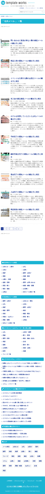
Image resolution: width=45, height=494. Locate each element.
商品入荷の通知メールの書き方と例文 (25, 61)
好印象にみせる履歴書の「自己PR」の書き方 (16, 381)
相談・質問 (6, 310)
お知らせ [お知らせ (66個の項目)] (15, 446)
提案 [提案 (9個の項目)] (19, 456)
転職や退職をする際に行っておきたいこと (15, 377)
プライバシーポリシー (30, 8)
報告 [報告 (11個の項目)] (13, 456)
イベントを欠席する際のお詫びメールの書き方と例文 (27, 79)
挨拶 (4, 273)
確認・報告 (26, 313)
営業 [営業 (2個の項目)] (10, 466)
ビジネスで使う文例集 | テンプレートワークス (22, 486)
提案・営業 (6, 282)
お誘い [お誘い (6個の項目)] (12, 461)
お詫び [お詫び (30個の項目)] (30, 446)
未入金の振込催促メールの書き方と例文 (26, 99)
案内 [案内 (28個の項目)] (36, 446)
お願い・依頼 (7, 279)
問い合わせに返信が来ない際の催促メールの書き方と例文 (27, 42)
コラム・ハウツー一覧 (9, 384)
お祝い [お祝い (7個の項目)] (32, 456)
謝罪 (18, 83)
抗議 (24, 351)
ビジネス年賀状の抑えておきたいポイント (15, 437)
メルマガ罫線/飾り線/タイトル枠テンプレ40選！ (17, 421)
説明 (4, 351)
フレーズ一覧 (7, 354)
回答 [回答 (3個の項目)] (34, 461)
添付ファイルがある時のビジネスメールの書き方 (17, 412)
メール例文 (15, 45)
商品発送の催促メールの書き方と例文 (25, 209)
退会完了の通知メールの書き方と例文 (25, 174)
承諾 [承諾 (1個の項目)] (4, 470)
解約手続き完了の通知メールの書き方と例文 (27, 155)
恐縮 (4, 335)
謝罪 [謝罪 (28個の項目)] (4, 451)
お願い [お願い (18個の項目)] (23, 451)
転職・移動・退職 (28, 285)
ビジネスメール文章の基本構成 (12, 393)
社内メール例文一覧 (9, 323)
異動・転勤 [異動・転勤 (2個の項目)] (18, 466)
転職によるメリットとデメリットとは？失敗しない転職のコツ (22, 363)
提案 (4, 344)
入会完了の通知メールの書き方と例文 (25, 192)
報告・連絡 (6, 288)
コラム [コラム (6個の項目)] (5, 461)
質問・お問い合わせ (29, 282)
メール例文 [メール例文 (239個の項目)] (6, 446)
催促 (20, 45)
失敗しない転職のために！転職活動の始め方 (16, 374)
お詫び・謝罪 (27, 332)
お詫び (14, 83)
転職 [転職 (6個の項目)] (38, 456)
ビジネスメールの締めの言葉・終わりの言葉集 (17, 418)
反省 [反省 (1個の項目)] (35, 466)
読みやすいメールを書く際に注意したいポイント (17, 402)
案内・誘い (26, 344)
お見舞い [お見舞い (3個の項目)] (26, 461)
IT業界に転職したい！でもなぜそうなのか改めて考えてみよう (21, 371)
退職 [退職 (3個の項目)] (40, 461)
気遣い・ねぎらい (8, 316)
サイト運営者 (40, 8)
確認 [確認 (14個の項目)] (36, 451)
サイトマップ (30, 480)
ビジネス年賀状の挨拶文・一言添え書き (15, 433)
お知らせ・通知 (27, 301)
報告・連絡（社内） (29, 338)
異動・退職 (6, 320)
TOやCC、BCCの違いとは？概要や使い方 (15, 405)
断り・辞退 (26, 335)
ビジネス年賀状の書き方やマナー (13, 430)
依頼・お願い (27, 348)
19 (15, 229)
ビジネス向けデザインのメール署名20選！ (16, 415)
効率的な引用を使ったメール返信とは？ (15, 409)
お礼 (20, 121)
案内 (20, 63)
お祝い (5, 270)
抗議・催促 (26, 276)
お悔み (5, 292)
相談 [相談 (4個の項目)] (19, 461)
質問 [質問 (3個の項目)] (4, 466)
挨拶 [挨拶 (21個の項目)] (16, 451)
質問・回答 (6, 338)
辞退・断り (6, 285)
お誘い (25, 270)
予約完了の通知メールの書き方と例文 (25, 137)
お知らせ (24, 63)
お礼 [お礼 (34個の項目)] (23, 446)
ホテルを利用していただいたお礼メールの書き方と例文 (27, 117)
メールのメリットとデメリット (12, 399)
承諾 (4, 341)
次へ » (19, 229)
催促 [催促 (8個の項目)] (25, 456)
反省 (24, 341)
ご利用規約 (21, 8)
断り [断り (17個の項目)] (30, 451)
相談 (4, 276)
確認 (23, 45)
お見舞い (25, 288)
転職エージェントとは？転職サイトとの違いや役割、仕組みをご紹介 (22, 367)
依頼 (4, 313)
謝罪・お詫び (27, 273)
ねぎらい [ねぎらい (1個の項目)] (28, 466)
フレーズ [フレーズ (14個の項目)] (5, 456)
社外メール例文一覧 (29, 292)
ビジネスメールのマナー (10, 396)
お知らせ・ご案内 (8, 266)
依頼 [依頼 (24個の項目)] (10, 451)
